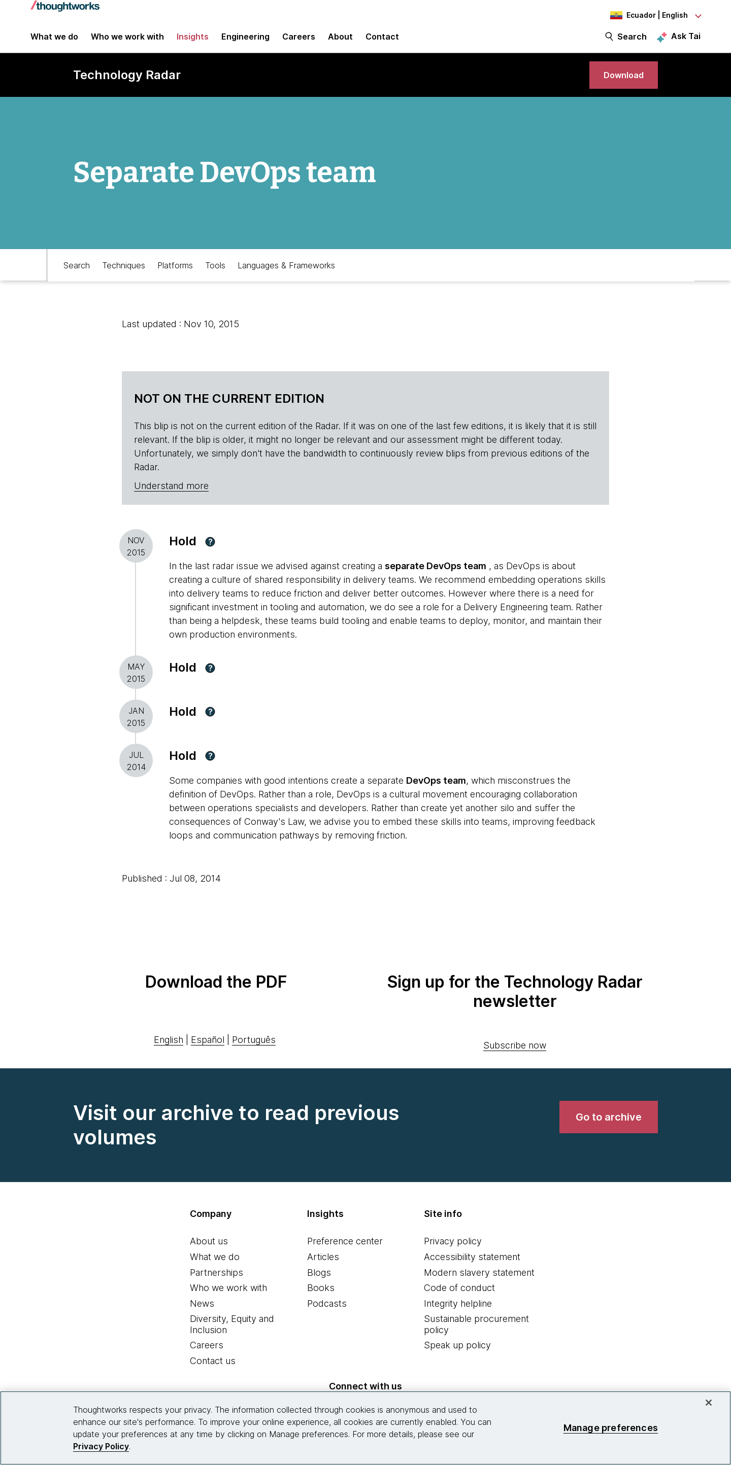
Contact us (213, 1374)
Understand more (171, 499)
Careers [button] (298, 42)
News (202, 1316)
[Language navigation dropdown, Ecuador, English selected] (645, 15)
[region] (365, 1428)
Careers (206, 1358)
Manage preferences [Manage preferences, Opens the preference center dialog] (610, 1427)
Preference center (345, 1254)
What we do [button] (54, 42)
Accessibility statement (472, 1270)
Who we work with (228, 1301)
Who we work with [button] (127, 42)
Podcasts (327, 1316)
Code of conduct (459, 1301)
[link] (619, 85)
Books (321, 1301)
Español (207, 1053)
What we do (215, 1270)
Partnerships (216, 1285)
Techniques (123, 277)
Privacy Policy (101, 1446)
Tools (215, 277)
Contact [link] (382, 42)
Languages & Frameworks (286, 277)
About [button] (340, 42)
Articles (323, 1270)
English (168, 1053)
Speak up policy (457, 1358)
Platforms (175, 277)
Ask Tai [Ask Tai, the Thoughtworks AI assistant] (686, 41)
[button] (210, 555)
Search (632, 42)
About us (209, 1254)
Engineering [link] (245, 42)
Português (254, 1053)
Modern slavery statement (479, 1285)
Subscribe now (514, 1059)
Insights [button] (193, 42)
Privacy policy (453, 1254)
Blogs (319, 1285)
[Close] (708, 1402)
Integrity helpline (458, 1316)
